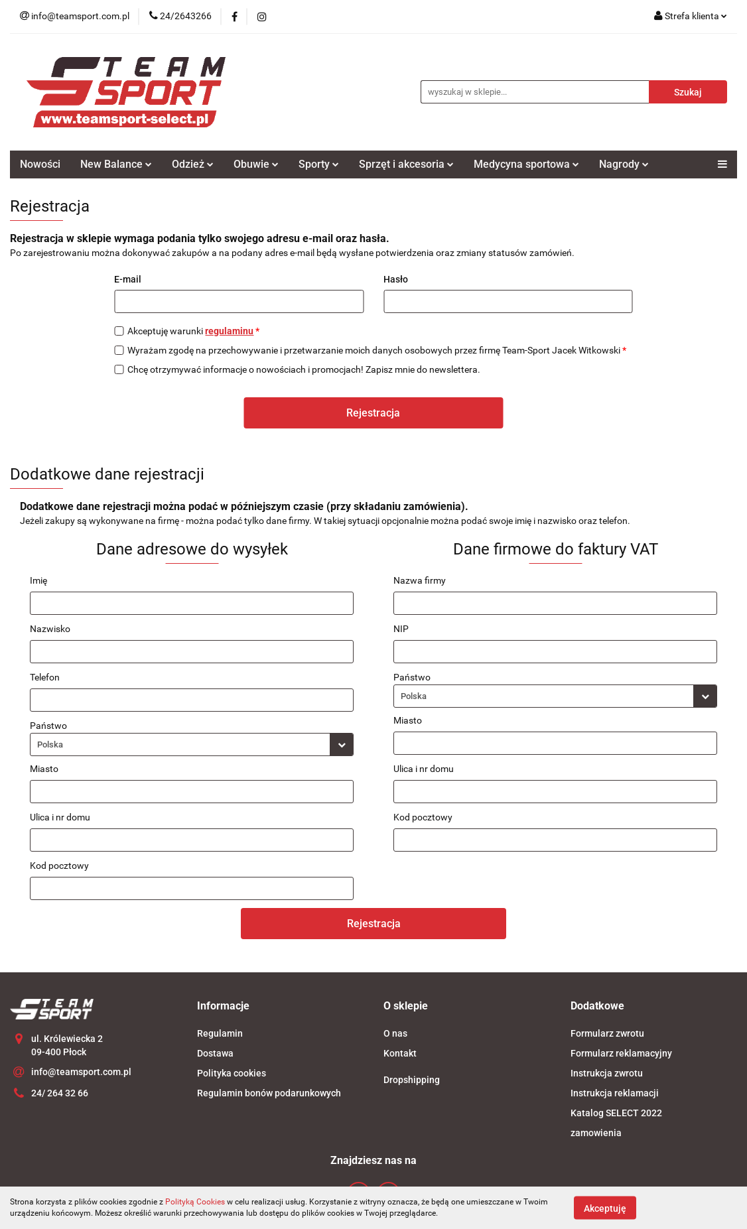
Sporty (319, 164)
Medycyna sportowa (526, 164)
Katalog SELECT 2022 (616, 1113)
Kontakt (400, 1053)
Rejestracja (373, 413)
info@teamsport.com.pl (81, 1072)
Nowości (40, 164)
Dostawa (215, 1053)
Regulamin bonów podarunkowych (269, 1093)
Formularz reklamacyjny (621, 1053)
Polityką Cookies (195, 1201)
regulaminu (229, 331)
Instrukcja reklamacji (615, 1093)
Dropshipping (411, 1079)
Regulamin (220, 1033)
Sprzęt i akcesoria (406, 164)
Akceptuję (605, 1207)
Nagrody (624, 164)
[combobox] (192, 744)
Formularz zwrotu (607, 1033)
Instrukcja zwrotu (607, 1073)
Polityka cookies (231, 1073)
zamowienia (596, 1133)
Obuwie (256, 164)
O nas (395, 1033)
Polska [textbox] (50, 744)
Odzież (193, 164)
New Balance (116, 164)
